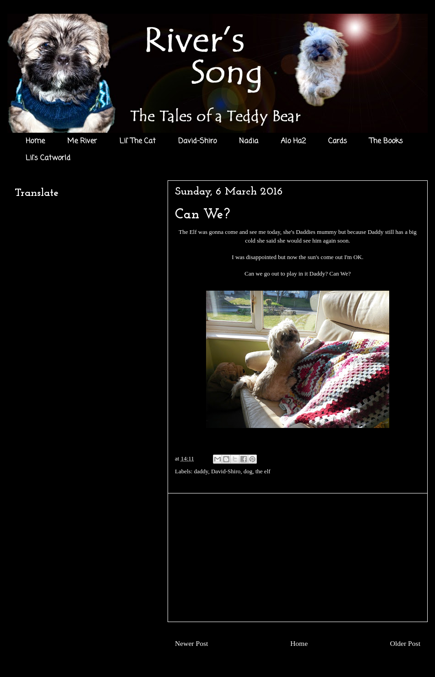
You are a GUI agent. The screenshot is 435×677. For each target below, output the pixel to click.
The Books (386, 141)
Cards (337, 141)
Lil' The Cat (138, 141)
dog (248, 471)
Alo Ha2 (293, 141)
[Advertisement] (297, 557)
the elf (263, 471)
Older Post (405, 643)
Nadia (248, 141)
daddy (201, 471)
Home (35, 141)
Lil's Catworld (48, 158)
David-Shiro (197, 141)
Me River (82, 141)
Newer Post (191, 643)
